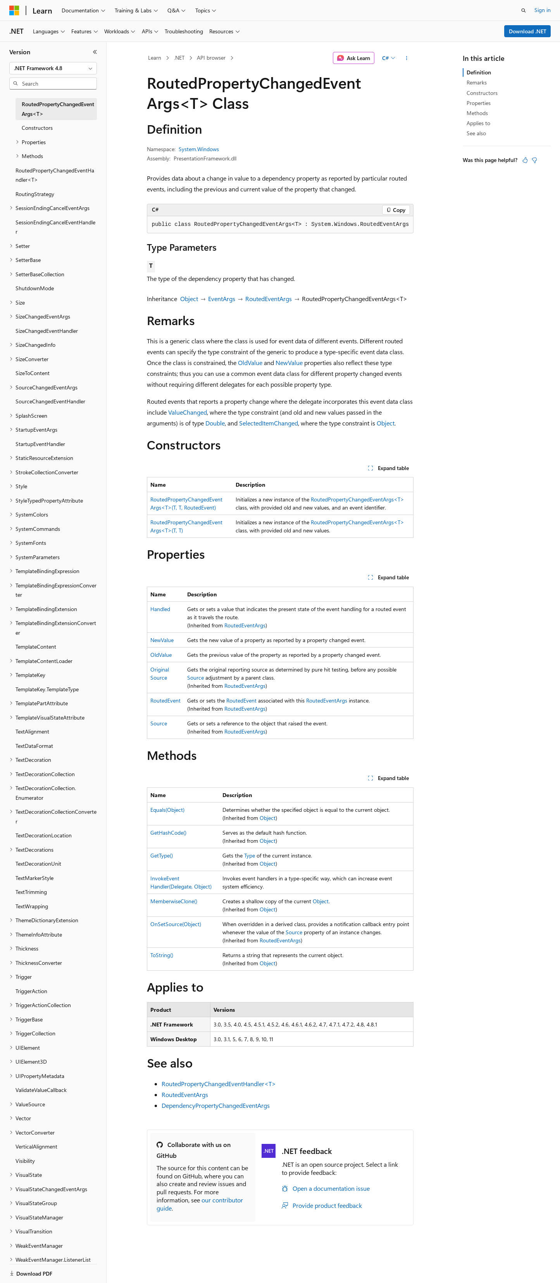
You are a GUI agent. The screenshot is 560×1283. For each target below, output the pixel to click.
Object (189, 298)
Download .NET (527, 31)
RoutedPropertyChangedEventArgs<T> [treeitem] (58, 108)
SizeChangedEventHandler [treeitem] (47, 330)
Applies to (478, 123)
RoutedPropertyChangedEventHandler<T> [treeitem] (55, 175)
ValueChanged (187, 412)
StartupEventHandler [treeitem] (40, 444)
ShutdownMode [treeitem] (35, 288)
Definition (479, 72)
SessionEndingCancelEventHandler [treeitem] (55, 227)
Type (249, 855)
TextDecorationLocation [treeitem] (44, 835)
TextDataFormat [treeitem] (34, 745)
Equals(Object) (167, 809)
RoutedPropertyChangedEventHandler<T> (219, 1084)
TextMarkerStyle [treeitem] (34, 878)
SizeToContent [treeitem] (33, 373)
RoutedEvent (165, 700)
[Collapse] (95, 52)
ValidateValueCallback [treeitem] (41, 1090)
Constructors (482, 92)
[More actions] (406, 58)
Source (195, 677)
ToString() (161, 955)
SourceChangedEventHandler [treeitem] (50, 401)
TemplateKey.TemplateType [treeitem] (47, 689)
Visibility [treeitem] (25, 1160)
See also (476, 133)
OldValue (250, 362)
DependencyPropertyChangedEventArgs (216, 1105)
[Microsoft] (14, 10)
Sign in (542, 10)
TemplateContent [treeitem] (36, 646)
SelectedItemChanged (268, 423)
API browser (211, 57)
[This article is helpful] (525, 160)
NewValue (289, 362)
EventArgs (221, 298)
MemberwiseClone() (173, 901)
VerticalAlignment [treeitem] (36, 1146)
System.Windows (199, 149)
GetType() (161, 855)
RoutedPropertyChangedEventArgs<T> (357, 499)
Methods (477, 113)
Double (215, 423)
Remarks (477, 82)
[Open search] (523, 10)
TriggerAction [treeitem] (31, 991)
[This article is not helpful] (534, 160)
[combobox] (53, 68)
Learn (154, 57)
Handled (160, 609)
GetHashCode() (168, 832)
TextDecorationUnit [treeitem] (38, 863)
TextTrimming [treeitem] (31, 892)
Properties (479, 103)
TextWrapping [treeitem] (32, 906)
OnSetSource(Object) (175, 924)
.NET (179, 57)
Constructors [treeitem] (37, 127)
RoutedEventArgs (268, 298)
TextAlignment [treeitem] (32, 731)
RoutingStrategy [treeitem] (35, 194)
